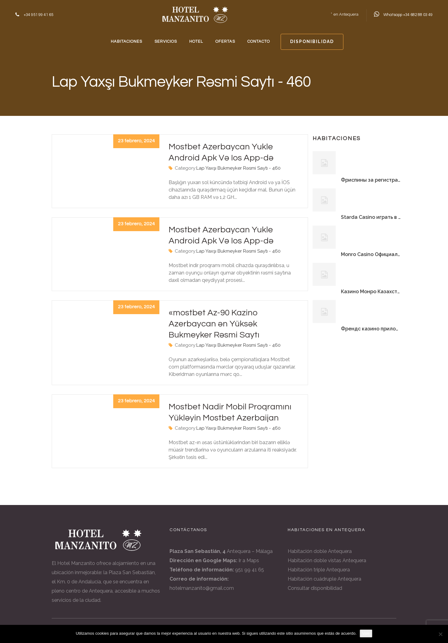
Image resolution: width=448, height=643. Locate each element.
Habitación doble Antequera (320, 551)
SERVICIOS (165, 41)
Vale (366, 633)
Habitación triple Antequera (319, 570)
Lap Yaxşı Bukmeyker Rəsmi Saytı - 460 (238, 168)
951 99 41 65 (249, 570)
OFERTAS (225, 41)
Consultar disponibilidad (315, 588)
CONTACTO (258, 41)
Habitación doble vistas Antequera (327, 560)
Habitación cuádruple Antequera (324, 579)
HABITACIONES (126, 41)
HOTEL (196, 41)
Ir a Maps (248, 560)
